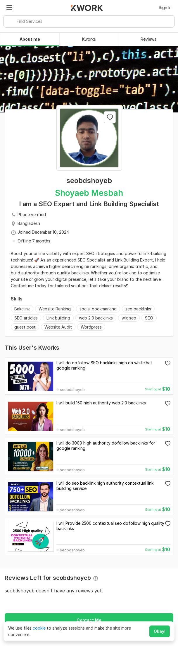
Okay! (159, 631)
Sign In (165, 7)
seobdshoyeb (72, 389)
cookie (39, 628)
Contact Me (89, 620)
